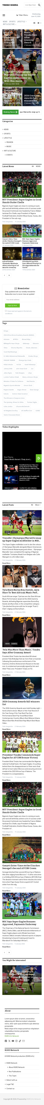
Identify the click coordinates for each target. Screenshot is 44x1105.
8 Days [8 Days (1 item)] (6, 331)
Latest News (8, 166)
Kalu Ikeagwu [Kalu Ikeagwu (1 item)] (20, 373)
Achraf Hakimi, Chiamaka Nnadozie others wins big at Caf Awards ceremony (10, 264)
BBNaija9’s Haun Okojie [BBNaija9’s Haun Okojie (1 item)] (11, 343)
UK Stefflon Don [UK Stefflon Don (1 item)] (26, 411)
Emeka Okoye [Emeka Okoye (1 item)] (33, 356)
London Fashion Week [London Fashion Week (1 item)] (11, 377)
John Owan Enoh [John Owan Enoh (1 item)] (21, 369)
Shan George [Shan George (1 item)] (34, 390)
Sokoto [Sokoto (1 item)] (6, 394)
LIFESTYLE (22, 22)
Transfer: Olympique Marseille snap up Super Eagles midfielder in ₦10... (21, 539)
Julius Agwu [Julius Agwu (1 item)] (8, 373)
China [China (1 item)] (5, 348)
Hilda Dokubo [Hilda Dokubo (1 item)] (8, 364)
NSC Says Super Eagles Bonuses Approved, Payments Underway (31, 241)
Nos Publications (14, 1071)
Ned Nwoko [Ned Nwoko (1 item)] (31, 381)
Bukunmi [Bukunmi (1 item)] (36, 343)
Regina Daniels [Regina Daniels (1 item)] (9, 390)
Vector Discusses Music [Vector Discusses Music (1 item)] (12, 415)
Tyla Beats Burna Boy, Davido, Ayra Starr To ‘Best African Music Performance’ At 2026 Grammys (11, 32)
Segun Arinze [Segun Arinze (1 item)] (21, 390)
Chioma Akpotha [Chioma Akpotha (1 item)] (16, 348)
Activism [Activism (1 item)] (7, 339)
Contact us (9, 1089)
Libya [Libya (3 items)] (30, 373)
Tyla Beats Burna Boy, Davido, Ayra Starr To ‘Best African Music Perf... (20, 591)
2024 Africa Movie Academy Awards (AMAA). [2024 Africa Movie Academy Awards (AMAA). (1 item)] (19, 335)
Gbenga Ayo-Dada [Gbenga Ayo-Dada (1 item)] (25, 360)
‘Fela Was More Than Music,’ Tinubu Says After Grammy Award (30, 35)
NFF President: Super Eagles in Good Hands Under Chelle (21, 201)
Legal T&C (9, 1084)
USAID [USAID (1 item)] (38, 411)
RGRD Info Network (12, 1036)
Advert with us (11, 1080)
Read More (6, 563)
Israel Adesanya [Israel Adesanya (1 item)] (30, 364)
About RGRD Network (16, 1067)
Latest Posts (8, 505)
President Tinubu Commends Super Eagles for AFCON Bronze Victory (11, 93)
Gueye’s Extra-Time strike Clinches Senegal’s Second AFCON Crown (12, 241)
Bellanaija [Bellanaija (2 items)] (26, 343)
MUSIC (8, 146)
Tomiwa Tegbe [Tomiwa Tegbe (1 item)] (32, 402)
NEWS (5, 22)
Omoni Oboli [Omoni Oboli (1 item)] (28, 385)
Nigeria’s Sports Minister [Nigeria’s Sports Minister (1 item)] (12, 385)
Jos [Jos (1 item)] (32, 369)
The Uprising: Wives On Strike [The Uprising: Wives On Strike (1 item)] (13, 402)
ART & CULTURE (9, 24)
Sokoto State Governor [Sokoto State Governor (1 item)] (20, 394)
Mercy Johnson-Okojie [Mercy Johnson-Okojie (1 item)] (30, 377)
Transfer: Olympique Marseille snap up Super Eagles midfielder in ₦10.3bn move (20, 76)
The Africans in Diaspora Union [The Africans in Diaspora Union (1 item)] (14, 398)
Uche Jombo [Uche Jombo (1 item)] (8, 406)
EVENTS (9, 155)
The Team (11, 1076)
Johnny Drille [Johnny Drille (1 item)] (8, 369)
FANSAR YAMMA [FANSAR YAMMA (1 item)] (9, 360)
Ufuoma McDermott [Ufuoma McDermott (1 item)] (22, 406)
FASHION (9, 142)
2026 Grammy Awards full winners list (31, 98)
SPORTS (12, 22)
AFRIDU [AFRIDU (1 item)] (15, 339)
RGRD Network (11, 1063)
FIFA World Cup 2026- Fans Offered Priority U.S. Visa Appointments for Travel (31, 264)
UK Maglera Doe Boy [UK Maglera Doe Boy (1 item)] (11, 411)
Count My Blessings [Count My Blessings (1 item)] (10, 352)
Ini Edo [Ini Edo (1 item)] (19, 364)
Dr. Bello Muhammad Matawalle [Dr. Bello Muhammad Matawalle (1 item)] (14, 356)
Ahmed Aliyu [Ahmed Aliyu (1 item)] (26, 339)
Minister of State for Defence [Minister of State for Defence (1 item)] (13, 381)
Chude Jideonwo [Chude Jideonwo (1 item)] (31, 348)
